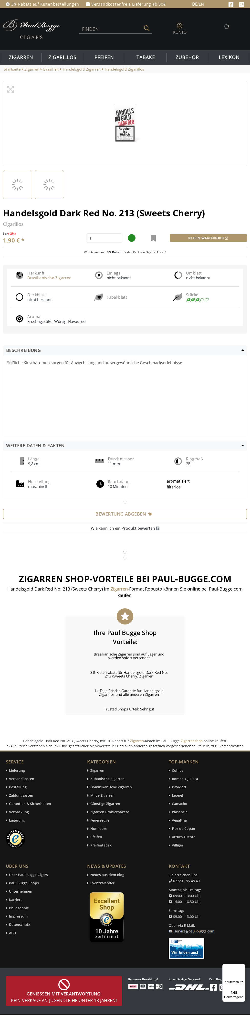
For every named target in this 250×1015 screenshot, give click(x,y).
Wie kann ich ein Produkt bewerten (125, 528)
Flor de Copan (183, 828)
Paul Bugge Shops (24, 883)
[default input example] (104, 238)
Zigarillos (62, 57)
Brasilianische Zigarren (49, 278)
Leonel (177, 795)
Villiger (177, 845)
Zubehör (187, 57)
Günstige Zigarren (105, 804)
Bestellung (18, 787)
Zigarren (21, 57)
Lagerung (17, 820)
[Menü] (242, 967)
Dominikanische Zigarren (111, 787)
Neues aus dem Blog (107, 875)
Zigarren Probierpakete (109, 812)
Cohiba (178, 770)
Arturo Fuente (183, 837)
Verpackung (19, 812)
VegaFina (179, 820)
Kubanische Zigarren (107, 779)
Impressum (18, 916)
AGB (12, 933)
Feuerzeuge (99, 820)
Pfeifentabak (101, 845)
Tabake (145, 57)
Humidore (98, 828)
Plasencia (180, 812)
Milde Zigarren (102, 795)
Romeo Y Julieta (185, 779)
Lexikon (229, 57)
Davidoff (179, 787)
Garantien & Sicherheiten (30, 804)
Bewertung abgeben (123, 514)
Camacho (179, 804)
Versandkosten (21, 779)
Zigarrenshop (192, 741)
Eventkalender (102, 883)
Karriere (15, 900)
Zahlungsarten (21, 795)
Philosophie (19, 908)
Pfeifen (104, 57)
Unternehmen (20, 891)
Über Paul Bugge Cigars (28, 875)
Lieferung (17, 770)
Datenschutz (19, 924)
